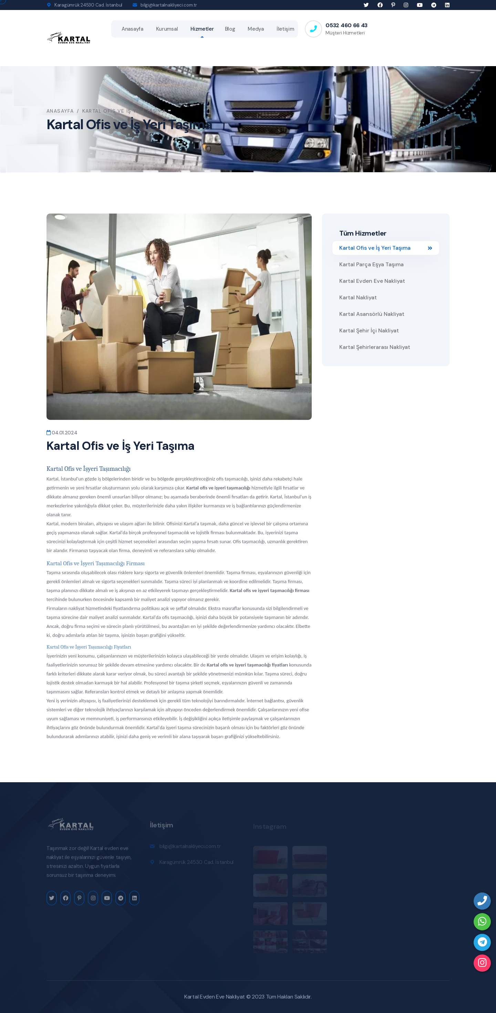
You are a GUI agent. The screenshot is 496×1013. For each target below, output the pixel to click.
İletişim (285, 28)
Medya (256, 28)
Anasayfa (132, 28)
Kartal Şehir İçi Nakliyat (369, 330)
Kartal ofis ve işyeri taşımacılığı (218, 488)
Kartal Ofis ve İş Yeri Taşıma (385, 247)
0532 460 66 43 (347, 25)
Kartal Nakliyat (358, 297)
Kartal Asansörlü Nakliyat (371, 314)
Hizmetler (202, 28)
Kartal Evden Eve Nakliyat (372, 281)
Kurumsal (167, 28)
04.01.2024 (62, 433)
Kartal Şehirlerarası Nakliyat (374, 347)
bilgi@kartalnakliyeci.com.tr (169, 5)
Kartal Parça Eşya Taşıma (371, 264)
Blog (230, 28)
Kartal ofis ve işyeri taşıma (257, 590)
